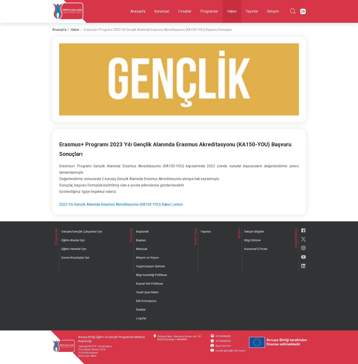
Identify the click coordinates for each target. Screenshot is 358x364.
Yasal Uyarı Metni (147, 292)
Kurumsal (161, 11)
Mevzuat (141, 249)
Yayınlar (252, 11)
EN (303, 11)
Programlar (209, 11)
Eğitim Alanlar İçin (73, 240)
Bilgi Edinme (252, 240)
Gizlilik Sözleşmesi (88, 352)
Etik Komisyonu (146, 301)
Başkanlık (142, 231)
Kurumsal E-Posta (255, 249)
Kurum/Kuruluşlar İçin (75, 257)
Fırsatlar (184, 11)
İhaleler (141, 309)
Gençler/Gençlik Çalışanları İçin (81, 231)
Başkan (141, 240)
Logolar (141, 318)
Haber (232, 11)
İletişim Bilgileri (254, 231)
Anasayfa (137, 11)
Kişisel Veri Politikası (149, 283)
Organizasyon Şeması (150, 266)
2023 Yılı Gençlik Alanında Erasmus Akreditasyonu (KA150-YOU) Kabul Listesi (121, 204)
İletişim (273, 11)
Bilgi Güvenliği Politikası (151, 275)
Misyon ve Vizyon (147, 257)
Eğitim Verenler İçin (73, 249)
